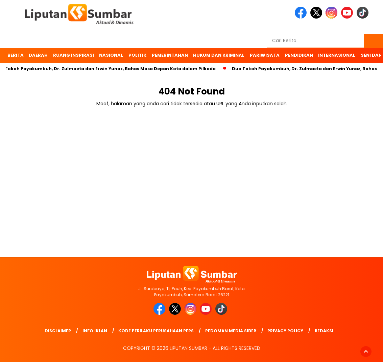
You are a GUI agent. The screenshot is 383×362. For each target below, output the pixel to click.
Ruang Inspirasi (73, 55)
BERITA (15, 55)
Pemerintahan (170, 55)
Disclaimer (58, 331)
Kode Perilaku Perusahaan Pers (156, 331)
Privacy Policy (285, 331)
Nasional (111, 55)
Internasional (336, 55)
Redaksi (324, 331)
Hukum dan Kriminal (218, 55)
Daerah (38, 55)
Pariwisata (265, 55)
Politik (137, 55)
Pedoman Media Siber (230, 331)
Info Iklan (94, 331)
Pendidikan (299, 55)
